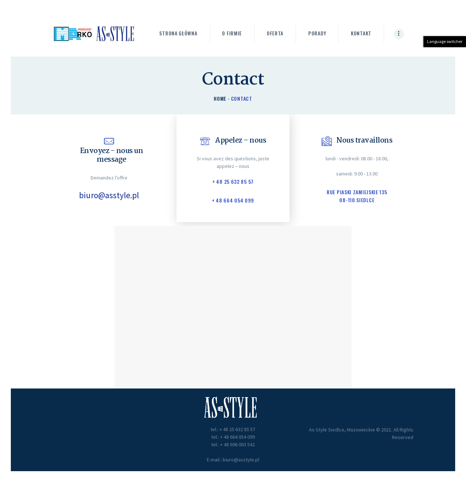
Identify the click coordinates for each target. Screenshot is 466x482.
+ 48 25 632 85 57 (233, 181)
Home (220, 98)
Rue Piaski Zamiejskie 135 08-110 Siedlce (357, 196)
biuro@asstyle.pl (109, 195)
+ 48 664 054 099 (233, 200)
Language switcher (444, 41)
